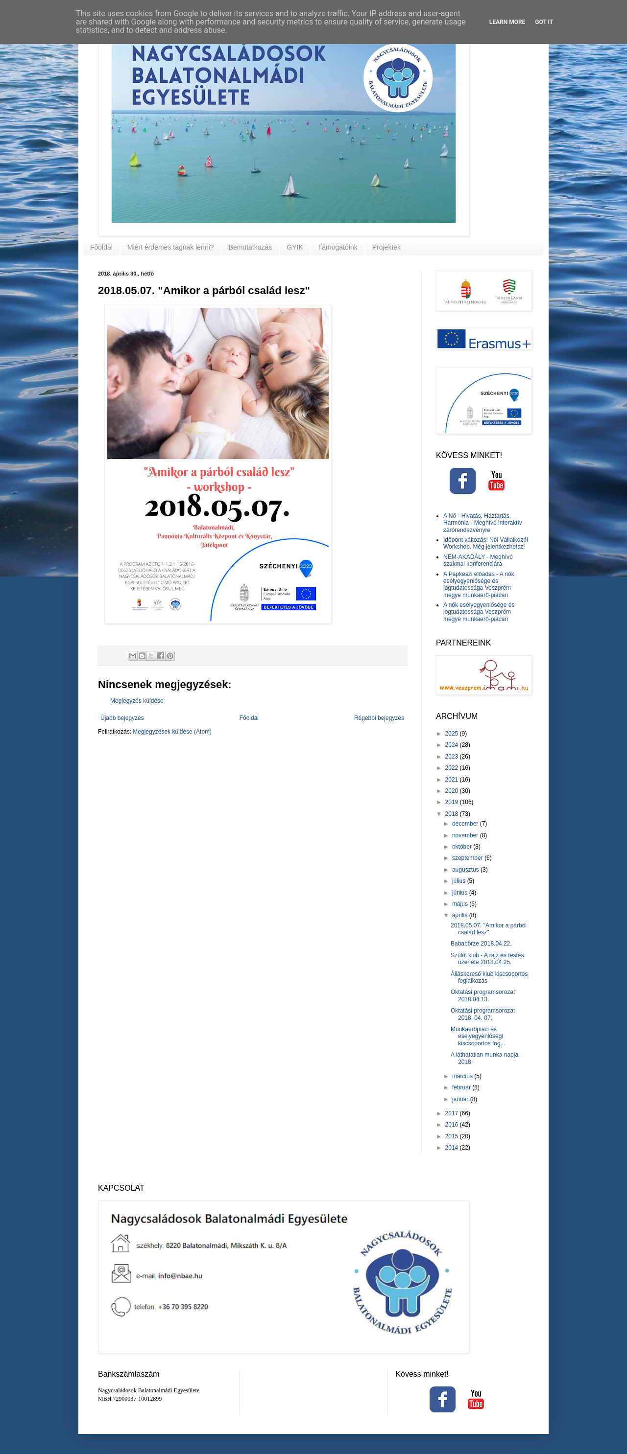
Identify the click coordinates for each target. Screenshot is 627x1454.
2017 (452, 1113)
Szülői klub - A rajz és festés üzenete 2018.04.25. (487, 959)
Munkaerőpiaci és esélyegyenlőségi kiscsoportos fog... (478, 1036)
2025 (452, 733)
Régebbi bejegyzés (379, 718)
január (461, 1099)
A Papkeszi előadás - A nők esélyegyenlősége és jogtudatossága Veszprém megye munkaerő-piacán (478, 585)
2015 (452, 1136)
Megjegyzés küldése (137, 700)
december (466, 823)
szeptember (468, 857)
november (466, 835)
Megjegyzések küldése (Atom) (172, 731)
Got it (544, 22)
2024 (452, 744)
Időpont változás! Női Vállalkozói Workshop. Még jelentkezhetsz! (485, 543)
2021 (452, 779)
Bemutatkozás (250, 247)
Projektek (386, 247)
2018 (452, 813)
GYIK (295, 247)
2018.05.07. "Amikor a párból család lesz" (489, 929)
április (460, 915)
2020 (452, 790)
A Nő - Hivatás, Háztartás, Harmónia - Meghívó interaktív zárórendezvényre (482, 522)
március (463, 1076)
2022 (452, 767)
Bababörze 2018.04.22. (481, 943)
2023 (452, 756)
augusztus (466, 869)
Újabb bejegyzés (122, 718)
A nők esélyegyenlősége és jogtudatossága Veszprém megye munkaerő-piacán (478, 612)
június (460, 892)
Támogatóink (338, 247)
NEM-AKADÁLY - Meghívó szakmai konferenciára (478, 560)
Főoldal (101, 247)
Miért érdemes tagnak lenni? (170, 247)
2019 (452, 802)
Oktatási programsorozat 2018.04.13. (483, 995)
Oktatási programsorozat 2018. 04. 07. (483, 1014)
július (459, 880)
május (460, 903)
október (462, 846)
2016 (452, 1124)
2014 (452, 1147)
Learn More (507, 22)
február (462, 1087)
